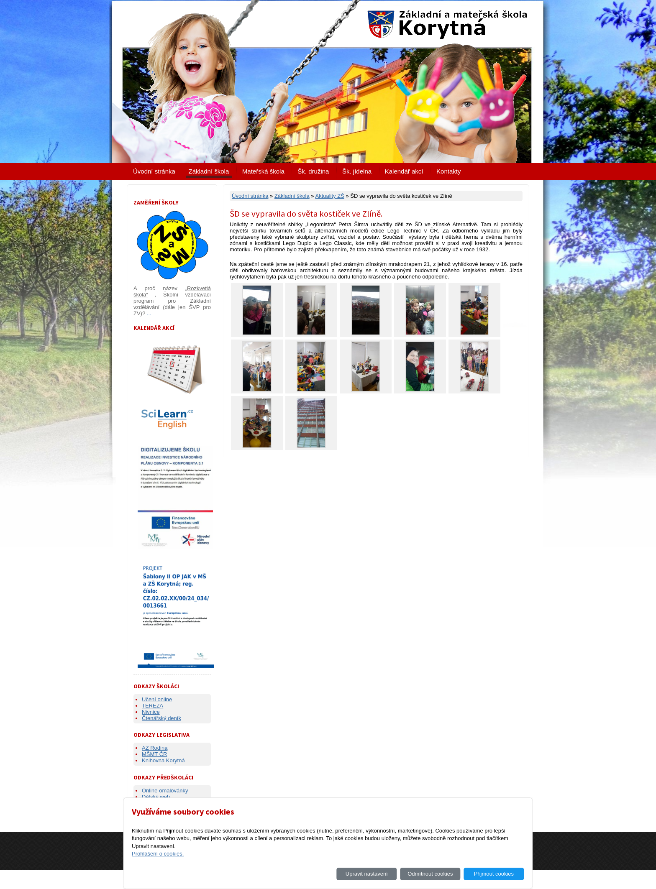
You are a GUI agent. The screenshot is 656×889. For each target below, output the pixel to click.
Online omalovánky (165, 790)
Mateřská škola (263, 171)
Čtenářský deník (161, 718)
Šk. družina (313, 171)
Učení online (157, 699)
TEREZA (152, 706)
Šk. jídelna (357, 171)
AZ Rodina (154, 748)
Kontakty (448, 171)
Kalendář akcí (404, 171)
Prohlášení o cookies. (158, 854)
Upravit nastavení (367, 874)
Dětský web (156, 797)
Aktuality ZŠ (329, 196)
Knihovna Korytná (163, 760)
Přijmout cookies (494, 874)
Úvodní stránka (154, 171)
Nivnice (151, 712)
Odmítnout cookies (430, 874)
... (148, 313)
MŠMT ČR (154, 754)
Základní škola (209, 171)
